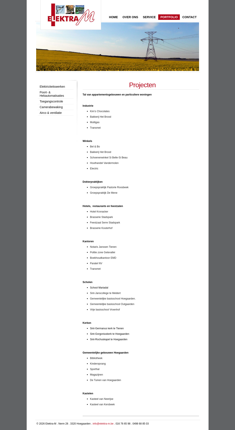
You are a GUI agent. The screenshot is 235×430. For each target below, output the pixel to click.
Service (149, 17)
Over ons (130, 17)
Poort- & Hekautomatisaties (52, 94)
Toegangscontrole (51, 101)
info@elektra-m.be (103, 423)
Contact (189, 17)
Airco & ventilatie (51, 112)
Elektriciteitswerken (52, 86)
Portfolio (169, 17)
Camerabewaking (51, 107)
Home (113, 17)
